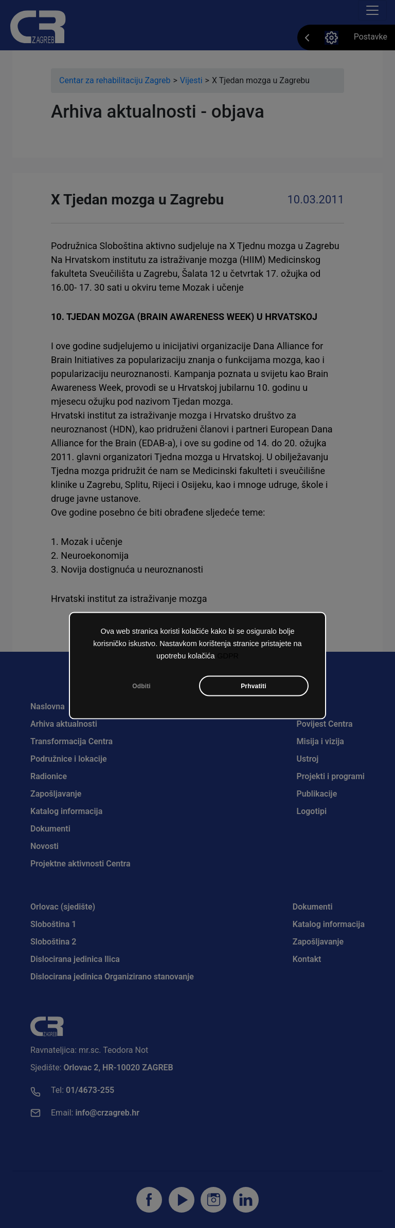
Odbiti (141, 685)
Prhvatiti (253, 685)
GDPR (228, 655)
